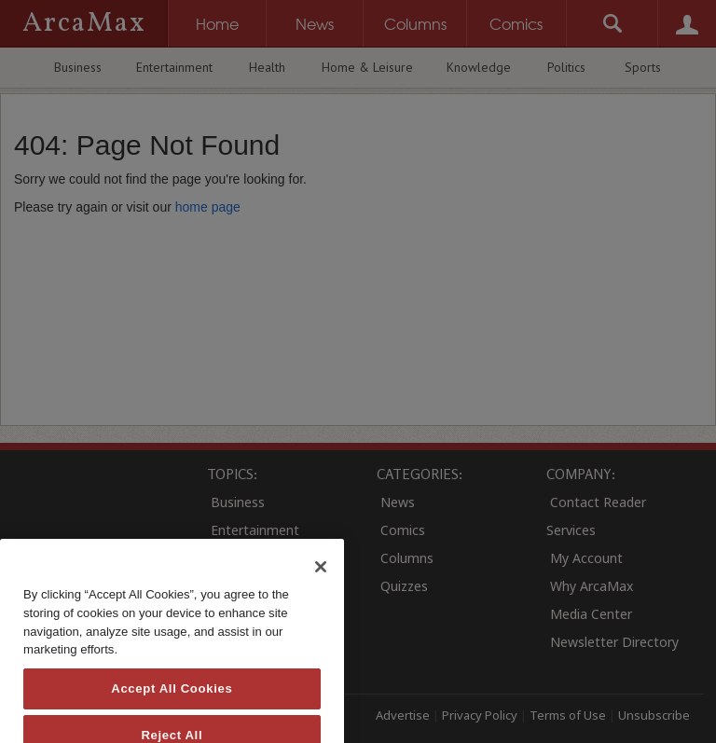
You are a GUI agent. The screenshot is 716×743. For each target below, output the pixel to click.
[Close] (320, 596)
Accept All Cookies (171, 717)
